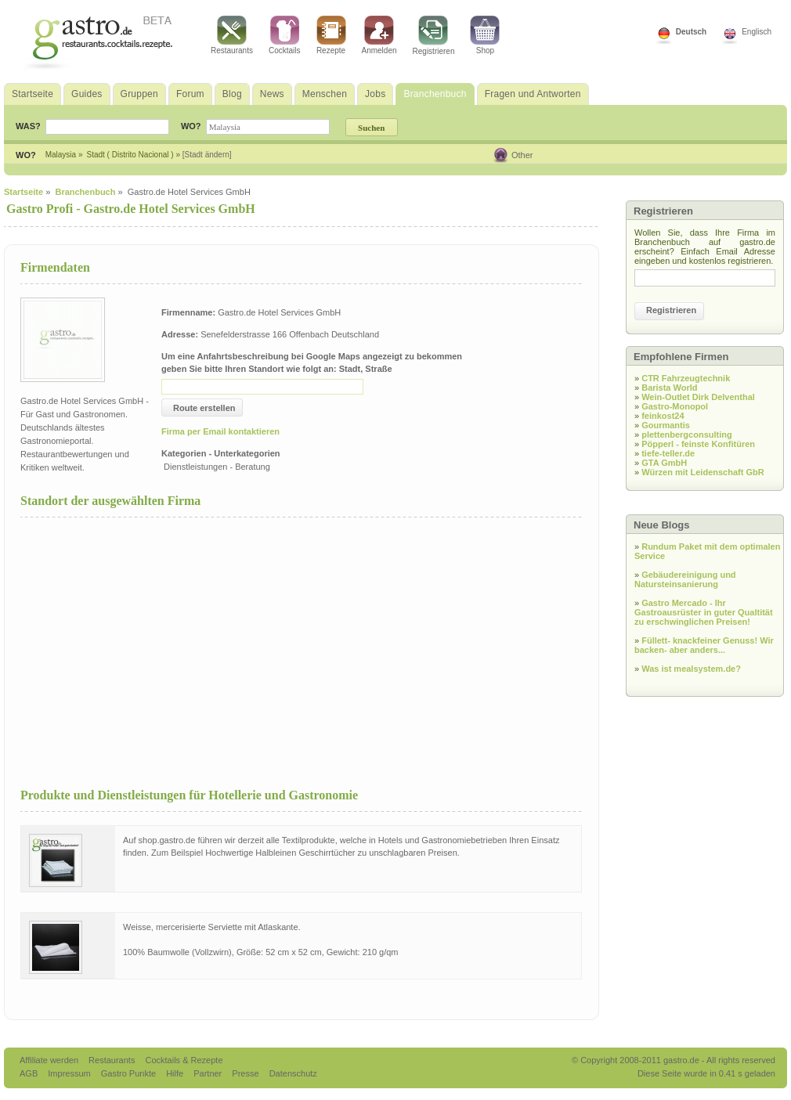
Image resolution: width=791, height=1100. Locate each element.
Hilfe (176, 1073)
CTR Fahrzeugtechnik (685, 378)
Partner (208, 1073)
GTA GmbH (664, 462)
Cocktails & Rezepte (183, 1060)
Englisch (756, 31)
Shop (485, 35)
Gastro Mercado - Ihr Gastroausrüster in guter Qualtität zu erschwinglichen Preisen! (703, 612)
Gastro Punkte (129, 1073)
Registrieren (434, 36)
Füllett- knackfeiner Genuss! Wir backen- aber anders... (704, 645)
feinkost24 (662, 415)
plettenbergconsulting (686, 434)
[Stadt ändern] (207, 154)
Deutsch (691, 31)
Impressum (70, 1073)
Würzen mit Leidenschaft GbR (702, 472)
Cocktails (285, 35)
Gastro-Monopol (674, 406)
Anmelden (379, 35)
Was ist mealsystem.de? (691, 668)
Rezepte (331, 35)
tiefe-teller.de (668, 453)
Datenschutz (293, 1073)
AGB (30, 1073)
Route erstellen (204, 408)
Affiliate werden (50, 1060)
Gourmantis (665, 425)
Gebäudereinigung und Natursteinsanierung (685, 579)
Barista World (669, 387)
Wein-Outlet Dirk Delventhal (698, 397)
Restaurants (232, 35)
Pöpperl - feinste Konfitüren (698, 444)
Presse (245, 1073)
